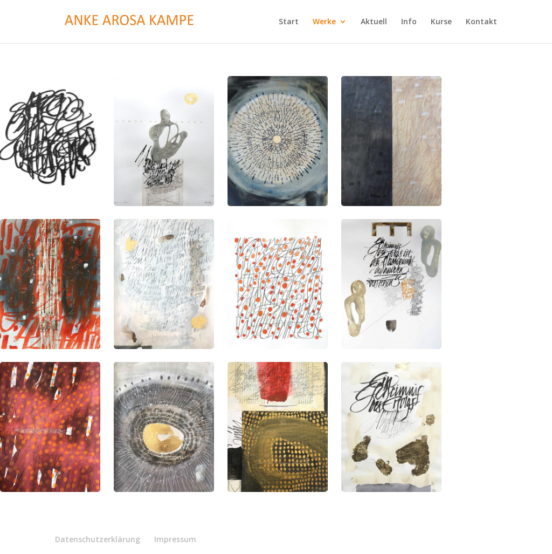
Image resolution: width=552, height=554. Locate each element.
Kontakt (481, 22)
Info (409, 22)
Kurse (441, 22)
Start (289, 22)
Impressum (175, 539)
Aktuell (374, 22)
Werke (324, 22)
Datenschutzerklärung (97, 539)
